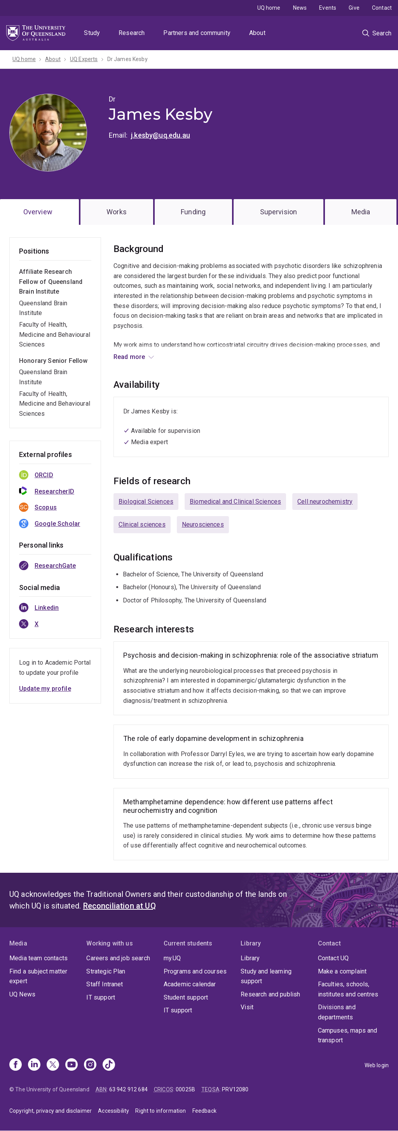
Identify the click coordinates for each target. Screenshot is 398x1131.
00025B (185, 1089)
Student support (186, 997)
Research (132, 33)
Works (116, 212)
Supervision (278, 212)
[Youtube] (71, 1065)
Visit (247, 1007)
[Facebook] (15, 1065)
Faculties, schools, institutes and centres (348, 989)
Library (250, 958)
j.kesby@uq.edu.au (160, 135)
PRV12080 (235, 1089)
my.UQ (172, 958)
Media (360, 212)
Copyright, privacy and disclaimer (50, 1111)
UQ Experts (84, 59)
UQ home (269, 8)
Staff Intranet (104, 984)
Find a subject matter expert (38, 976)
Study (92, 33)
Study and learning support (266, 976)
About (257, 33)
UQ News (22, 994)
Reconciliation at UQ (119, 905)
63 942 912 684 (128, 1089)
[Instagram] (90, 1065)
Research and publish (270, 994)
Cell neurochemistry (325, 501)
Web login (377, 1065)
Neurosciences (203, 524)
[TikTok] (109, 1065)
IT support (100, 997)
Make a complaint (342, 971)
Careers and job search (118, 958)
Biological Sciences (146, 501)
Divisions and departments (337, 1012)
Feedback (204, 1111)
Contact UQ (333, 958)
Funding (193, 212)
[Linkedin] (34, 1065)
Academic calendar (190, 984)
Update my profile (45, 688)
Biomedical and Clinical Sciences (235, 501)
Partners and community (196, 33)
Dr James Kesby (127, 59)
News (300, 8)
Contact (382, 8)
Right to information (160, 1111)
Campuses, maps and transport (347, 1035)
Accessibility (113, 1111)
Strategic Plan (105, 971)
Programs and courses (195, 971)
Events (327, 8)
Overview (37, 212)
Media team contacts (38, 958)
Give (354, 8)
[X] (53, 1065)
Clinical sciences (142, 524)
